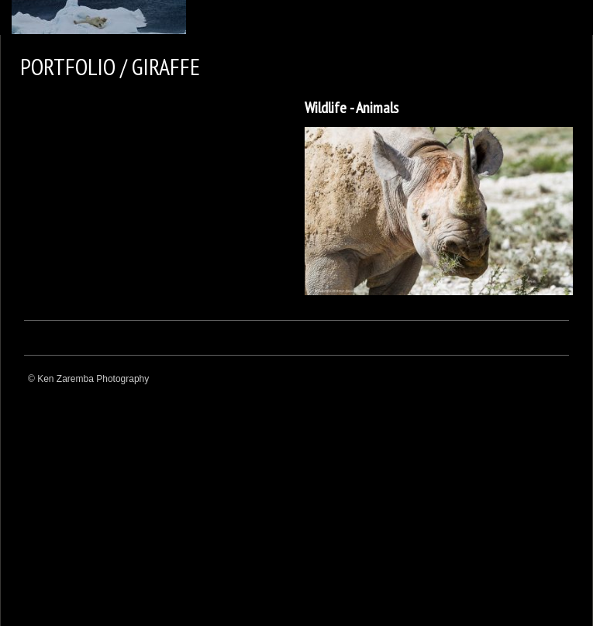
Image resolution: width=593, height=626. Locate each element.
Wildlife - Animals (351, 108)
